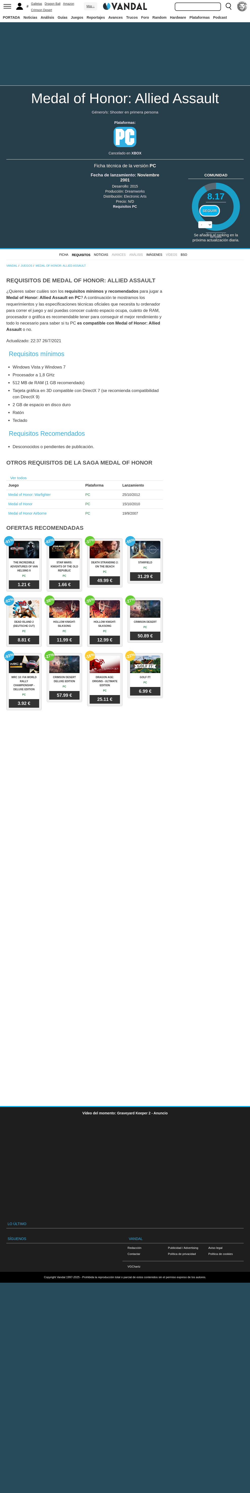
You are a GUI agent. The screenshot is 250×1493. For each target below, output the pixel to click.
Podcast (220, 17)
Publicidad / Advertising (183, 1247)
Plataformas (199, 17)
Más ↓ (90, 6)
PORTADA (11, 17)
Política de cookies (220, 1253)
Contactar (134, 1253)
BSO (184, 255)
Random (160, 17)
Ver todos (18, 478)
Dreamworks (135, 191)
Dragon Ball (53, 4)
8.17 (216, 196)
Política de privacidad (182, 1253)
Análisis (47, 17)
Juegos (77, 17)
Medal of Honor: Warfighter (29, 495)
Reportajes (96, 17)
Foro (145, 17)
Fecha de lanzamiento (113, 175)
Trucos (132, 17)
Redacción (134, 1247)
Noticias (30, 17)
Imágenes (154, 255)
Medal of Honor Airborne (27, 513)
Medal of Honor (20, 504)
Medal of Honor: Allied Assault (125, 98)
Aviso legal (215, 1247)
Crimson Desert (41, 10)
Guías (62, 17)
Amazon (68, 4)
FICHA (63, 255)
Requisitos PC (125, 206)
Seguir (210, 211)
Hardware (178, 17)
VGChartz (134, 1266)
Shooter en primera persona (134, 112)
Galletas (36, 4)
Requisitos (81, 255)
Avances (115, 17)
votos (215, 236)
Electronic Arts (135, 196)
